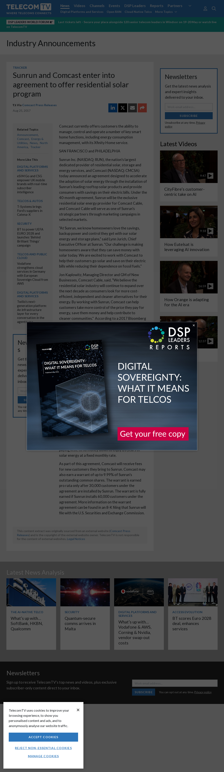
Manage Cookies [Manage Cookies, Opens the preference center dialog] (43, 756)
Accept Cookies (43, 737)
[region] (43, 735)
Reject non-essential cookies (43, 748)
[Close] (78, 710)
